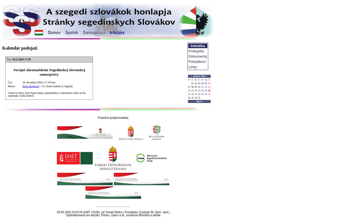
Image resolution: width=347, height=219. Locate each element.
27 (209, 94)
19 (206, 90)
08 (193, 87)
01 (193, 83)
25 (203, 94)
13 (209, 87)
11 (203, 87)
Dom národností (30, 86)
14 (189, 90)
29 (193, 98)
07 (189, 87)
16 (196, 90)
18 (203, 90)
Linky (192, 67)
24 (199, 94)
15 (193, 90)
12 (206, 87)
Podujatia (196, 51)
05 (206, 83)
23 (196, 94)
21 (189, 94)
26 (206, 94)
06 (209, 83)
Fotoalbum (197, 62)
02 (196, 83)
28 (189, 98)
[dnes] (199, 101)
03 (199, 83)
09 (196, 87)
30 (196, 98)
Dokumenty (197, 56)
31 (199, 98)
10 (199, 87)
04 (203, 83)
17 (199, 90)
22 (193, 94)
